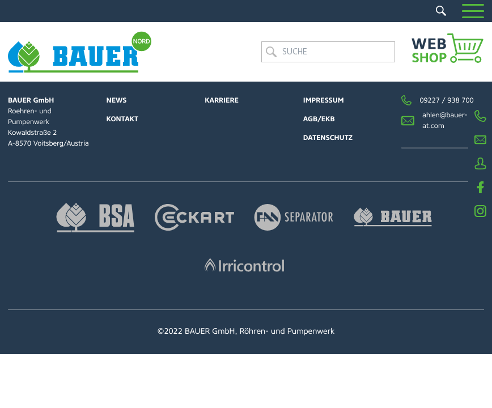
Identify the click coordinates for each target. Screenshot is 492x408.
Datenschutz (328, 137)
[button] (473, 11)
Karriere (222, 100)
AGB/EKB (319, 119)
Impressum (323, 100)
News (117, 100)
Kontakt (122, 119)
